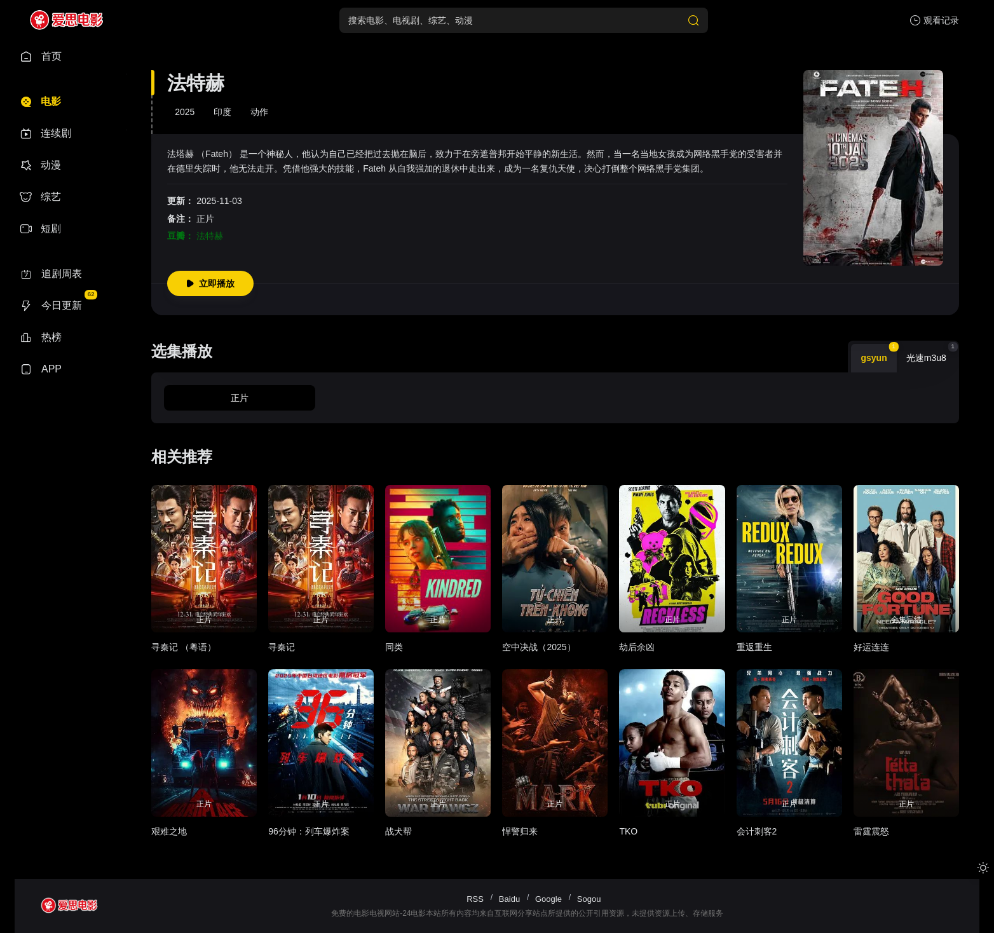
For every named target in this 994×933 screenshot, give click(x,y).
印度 (222, 112)
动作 (259, 112)
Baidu (509, 899)
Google (548, 899)
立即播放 (210, 283)
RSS (475, 899)
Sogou (589, 899)
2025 (184, 112)
